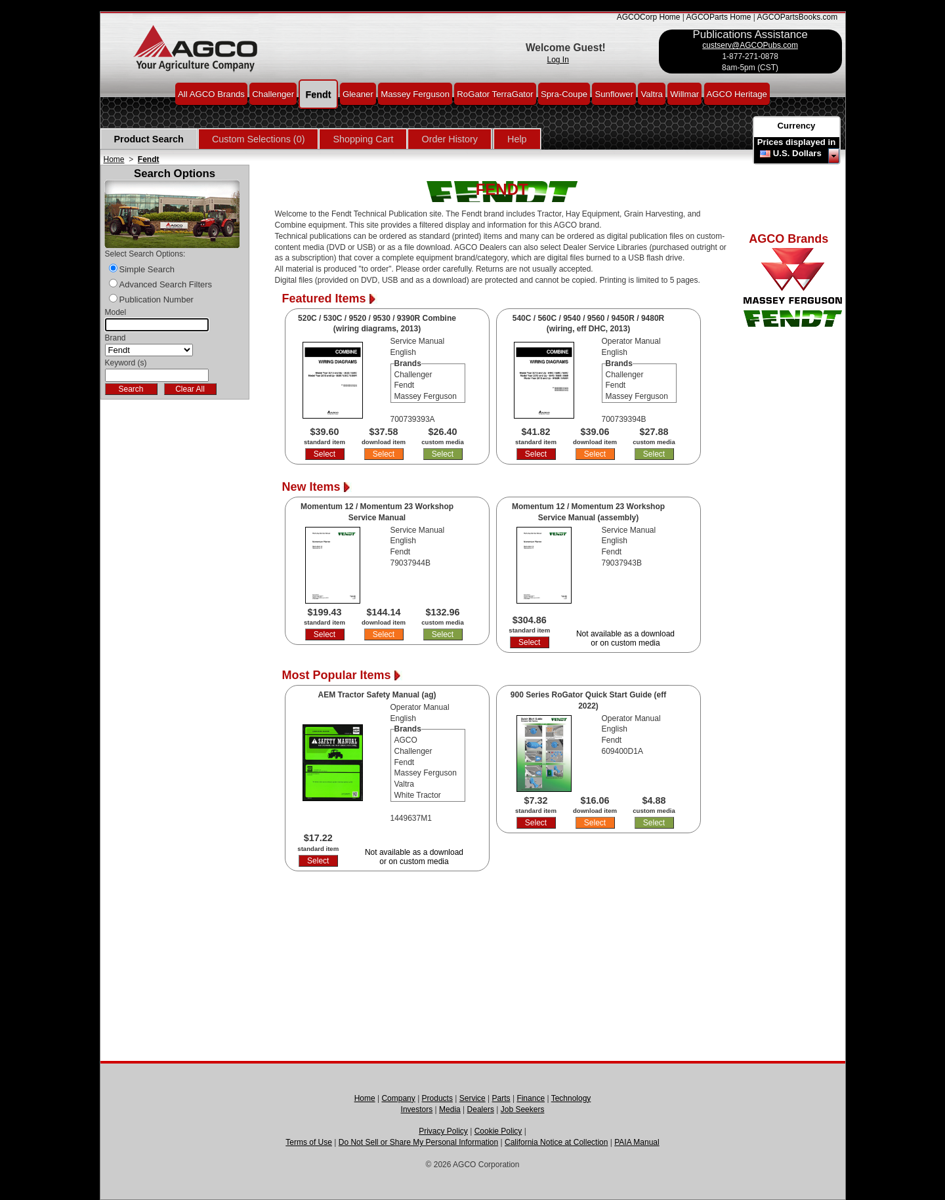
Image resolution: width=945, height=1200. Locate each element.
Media (450, 1109)
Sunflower (614, 93)
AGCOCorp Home (649, 17)
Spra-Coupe (564, 93)
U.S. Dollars (797, 153)
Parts (501, 1098)
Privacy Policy (443, 1131)
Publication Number (156, 299)
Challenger (273, 93)
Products (437, 1098)
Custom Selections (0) (258, 139)
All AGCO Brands (211, 93)
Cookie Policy (498, 1131)
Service (472, 1098)
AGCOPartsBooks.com (797, 17)
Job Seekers (523, 1109)
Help (517, 139)
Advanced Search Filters (166, 284)
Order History (449, 139)
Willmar (684, 93)
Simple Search (147, 269)
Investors (417, 1109)
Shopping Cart (363, 139)
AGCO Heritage (737, 93)
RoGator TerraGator (495, 93)
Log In (558, 59)
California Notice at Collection (556, 1142)
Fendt (318, 94)
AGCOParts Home (718, 17)
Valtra (651, 93)
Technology (571, 1098)
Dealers (480, 1109)
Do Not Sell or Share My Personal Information (418, 1142)
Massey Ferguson (415, 93)
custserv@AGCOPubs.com (750, 45)
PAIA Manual (636, 1142)
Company (398, 1098)
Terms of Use (308, 1142)
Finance (530, 1098)
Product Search (149, 139)
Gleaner (358, 93)
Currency (797, 126)
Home (114, 159)
